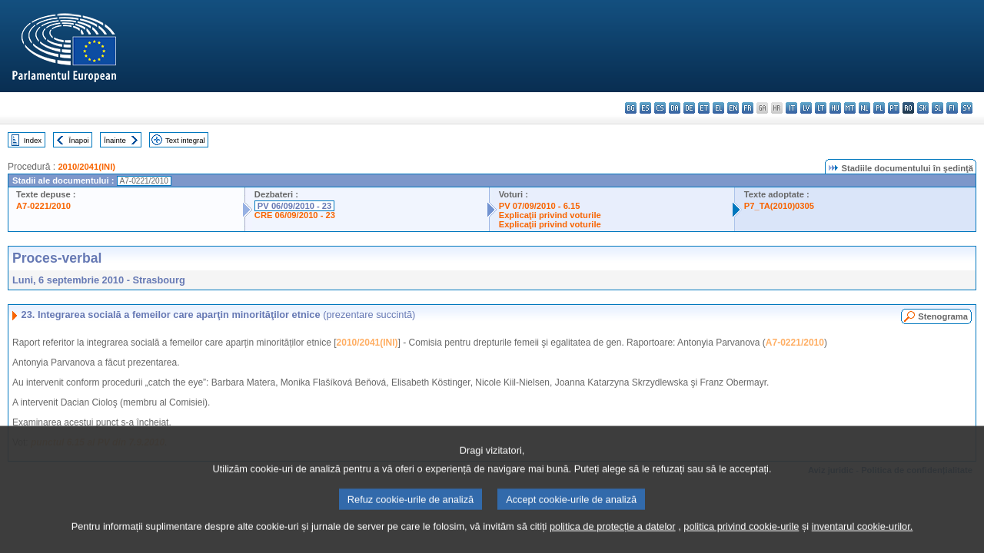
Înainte (115, 140)
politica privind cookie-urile (741, 536)
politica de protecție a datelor (613, 536)
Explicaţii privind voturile (550, 215)
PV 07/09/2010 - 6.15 (539, 205)
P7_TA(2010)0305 (779, 205)
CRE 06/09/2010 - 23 (294, 215)
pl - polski (879, 108)
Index (33, 140)
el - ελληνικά (718, 108)
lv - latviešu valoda (806, 108)
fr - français (747, 108)
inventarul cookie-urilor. (862, 536)
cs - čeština (660, 108)
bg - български (631, 108)
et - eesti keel (704, 108)
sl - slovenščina (937, 108)
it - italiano (791, 108)
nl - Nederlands (864, 108)
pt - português (893, 108)
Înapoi (79, 140)
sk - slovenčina (923, 108)
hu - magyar (835, 108)
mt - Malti (850, 108)
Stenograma (943, 316)
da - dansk (674, 108)
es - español (645, 108)
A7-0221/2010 (43, 205)
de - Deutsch (689, 108)
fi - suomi (952, 108)
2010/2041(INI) (86, 166)
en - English (733, 108)
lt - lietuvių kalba (820, 108)
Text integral (185, 140)
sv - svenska (966, 108)
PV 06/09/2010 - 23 (294, 205)
